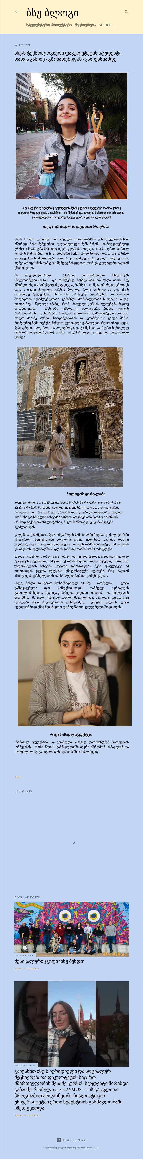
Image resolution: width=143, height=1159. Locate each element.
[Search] (126, 11)
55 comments (31, 968)
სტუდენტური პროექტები (49, 25)
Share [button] (17, 777)
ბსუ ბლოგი (52, 12)
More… (107, 25)
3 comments (31, 1115)
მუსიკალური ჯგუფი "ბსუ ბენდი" (49, 961)
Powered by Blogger (72, 1140)
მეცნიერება (85, 25)
